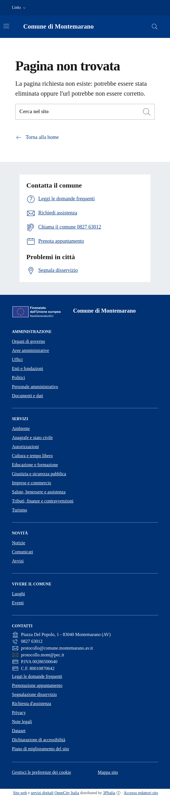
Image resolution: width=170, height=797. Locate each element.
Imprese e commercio (31, 482)
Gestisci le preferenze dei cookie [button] (41, 772)
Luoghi (18, 593)
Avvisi (18, 560)
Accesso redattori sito (141, 793)
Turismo (19, 510)
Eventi (18, 602)
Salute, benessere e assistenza (38, 491)
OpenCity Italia (66, 793)
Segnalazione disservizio (34, 694)
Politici (18, 377)
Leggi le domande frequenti (37, 676)
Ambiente (21, 428)
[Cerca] (147, 112)
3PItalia (109, 793)
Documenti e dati (27, 395)
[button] (19, 7)
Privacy (19, 712)
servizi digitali (42, 793)
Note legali (22, 721)
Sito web (20, 793)
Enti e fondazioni (27, 368)
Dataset (19, 730)
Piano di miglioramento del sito (40, 748)
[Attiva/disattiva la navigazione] (6, 26)
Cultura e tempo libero (32, 455)
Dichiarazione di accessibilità (38, 739)
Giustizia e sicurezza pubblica (39, 473)
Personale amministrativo (35, 386)
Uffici (17, 359)
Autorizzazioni (25, 446)
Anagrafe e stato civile (32, 437)
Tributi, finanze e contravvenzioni (42, 501)
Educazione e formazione (35, 464)
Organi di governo (28, 341)
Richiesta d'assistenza (31, 703)
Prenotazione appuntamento (37, 685)
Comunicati (22, 551)
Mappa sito (108, 772)
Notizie (18, 542)
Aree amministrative (30, 350)
